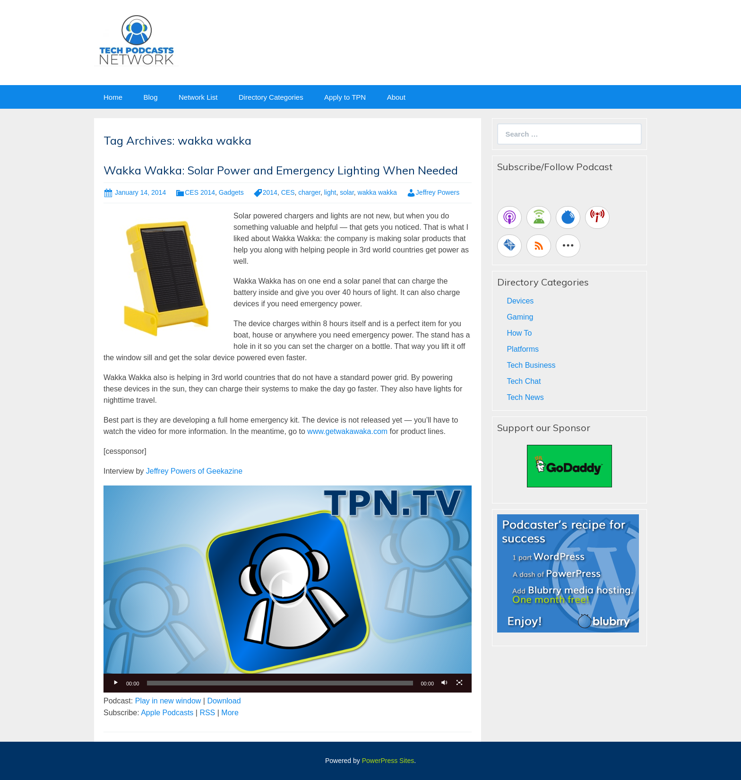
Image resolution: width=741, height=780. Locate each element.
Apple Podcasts (167, 713)
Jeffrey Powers (437, 192)
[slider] (280, 683)
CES (288, 192)
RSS (207, 713)
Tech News (525, 397)
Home (112, 97)
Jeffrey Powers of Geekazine (194, 471)
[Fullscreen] (459, 683)
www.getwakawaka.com (347, 431)
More (229, 713)
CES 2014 (200, 192)
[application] (287, 589)
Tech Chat (524, 381)
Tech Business (531, 365)
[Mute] (444, 683)
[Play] (116, 683)
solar (347, 192)
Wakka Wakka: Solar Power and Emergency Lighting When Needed (280, 170)
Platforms (523, 349)
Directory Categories (271, 97)
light (330, 192)
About (396, 97)
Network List (198, 97)
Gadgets (231, 192)
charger (309, 192)
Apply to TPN (345, 97)
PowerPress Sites (388, 760)
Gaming (520, 317)
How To (519, 333)
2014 (270, 192)
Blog (150, 97)
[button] (288, 589)
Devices (520, 301)
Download (224, 701)
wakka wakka (377, 192)
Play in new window (168, 701)
